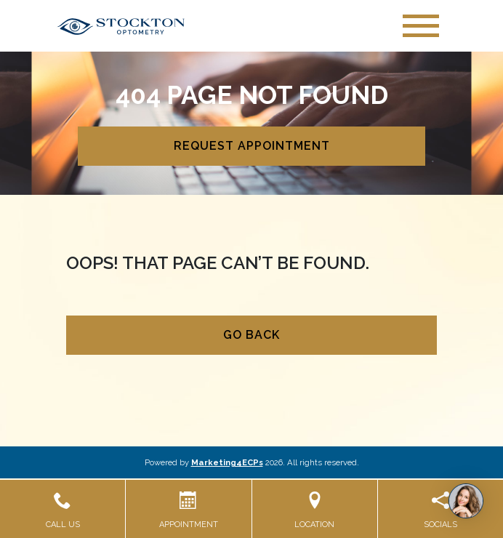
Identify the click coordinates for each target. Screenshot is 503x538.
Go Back (251, 335)
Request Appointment (252, 146)
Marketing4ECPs (227, 462)
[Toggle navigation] (421, 26)
